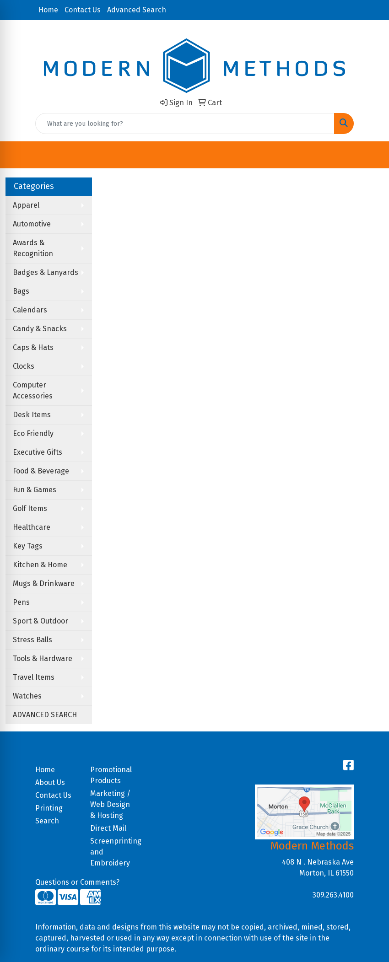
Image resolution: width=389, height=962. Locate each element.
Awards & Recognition (33, 248)
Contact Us (83, 9)
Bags (21, 291)
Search (47, 821)
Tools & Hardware (42, 658)
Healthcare (31, 527)
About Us (50, 782)
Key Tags (28, 546)
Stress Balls (32, 639)
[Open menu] (371, 155)
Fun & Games (34, 489)
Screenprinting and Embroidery (112, 852)
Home (48, 9)
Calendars (30, 310)
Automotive (32, 224)
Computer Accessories (33, 390)
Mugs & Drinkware (44, 583)
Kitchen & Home (40, 564)
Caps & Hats (33, 347)
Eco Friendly (33, 433)
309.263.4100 (333, 895)
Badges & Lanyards (45, 272)
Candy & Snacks (40, 328)
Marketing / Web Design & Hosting (110, 804)
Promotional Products (111, 775)
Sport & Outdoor (40, 621)
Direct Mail (108, 828)
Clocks (23, 366)
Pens (21, 602)
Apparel (26, 205)
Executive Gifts (37, 452)
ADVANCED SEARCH (45, 714)
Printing (49, 808)
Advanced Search (136, 9)
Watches (27, 696)
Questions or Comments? (77, 882)
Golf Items (30, 508)
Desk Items (32, 414)
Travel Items (33, 677)
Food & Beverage (41, 471)
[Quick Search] (185, 123)
